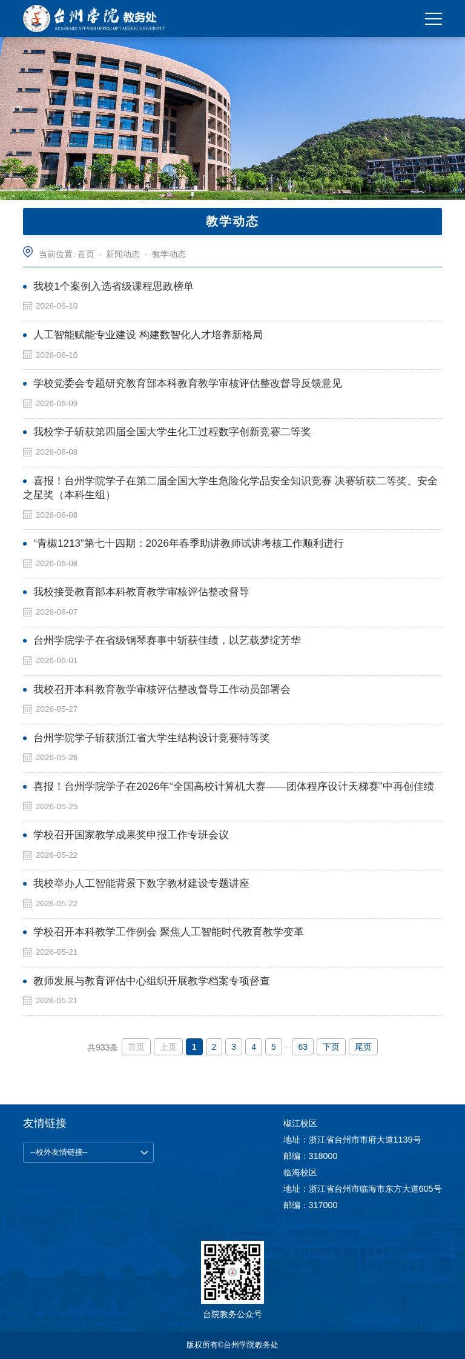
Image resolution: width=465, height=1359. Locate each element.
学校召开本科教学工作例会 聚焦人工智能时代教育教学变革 (168, 932)
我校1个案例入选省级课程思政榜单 (113, 286)
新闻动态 (123, 254)
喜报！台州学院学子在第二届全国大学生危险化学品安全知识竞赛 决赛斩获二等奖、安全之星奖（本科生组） (230, 488)
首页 (86, 254)
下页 (331, 1047)
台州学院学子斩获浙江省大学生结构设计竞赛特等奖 (151, 738)
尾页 (363, 1047)
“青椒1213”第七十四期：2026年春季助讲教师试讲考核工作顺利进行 (188, 543)
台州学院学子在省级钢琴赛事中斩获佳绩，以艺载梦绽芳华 (167, 640)
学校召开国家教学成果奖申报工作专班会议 (131, 835)
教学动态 (169, 254)
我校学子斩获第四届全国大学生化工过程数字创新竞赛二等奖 (172, 432)
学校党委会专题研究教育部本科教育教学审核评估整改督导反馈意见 (187, 383)
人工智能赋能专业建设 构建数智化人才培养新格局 (148, 335)
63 (303, 1047)
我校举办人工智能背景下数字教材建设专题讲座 (141, 883)
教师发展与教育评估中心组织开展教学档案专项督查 (151, 981)
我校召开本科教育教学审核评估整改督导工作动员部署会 (162, 689)
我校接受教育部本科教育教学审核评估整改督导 (141, 592)
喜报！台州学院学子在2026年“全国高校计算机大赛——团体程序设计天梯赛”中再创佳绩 (233, 786)
